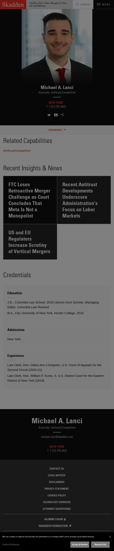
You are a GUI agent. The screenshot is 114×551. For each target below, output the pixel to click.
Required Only (100, 544)
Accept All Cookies (80, 544)
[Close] (110, 537)
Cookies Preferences (10, 544)
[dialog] (57, 541)
